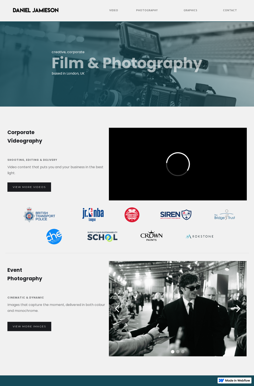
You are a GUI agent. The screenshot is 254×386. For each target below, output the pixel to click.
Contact (230, 10)
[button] (117, 308)
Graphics (190, 10)
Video (113, 10)
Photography (147, 10)
